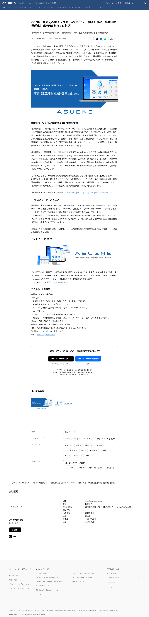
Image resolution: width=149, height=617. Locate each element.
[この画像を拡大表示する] (41, 404)
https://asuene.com (61, 282)
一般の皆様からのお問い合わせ (108, 611)
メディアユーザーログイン (61, 359)
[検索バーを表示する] (145, 3)
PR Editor (39, 594)
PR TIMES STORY (41, 573)
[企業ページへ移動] (16, 508)
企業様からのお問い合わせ (87, 611)
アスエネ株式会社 (39, 483)
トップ (12, 483)
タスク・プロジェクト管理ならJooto (83, 573)
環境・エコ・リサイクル (106, 439)
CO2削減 (93, 450)
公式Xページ (111, 583)
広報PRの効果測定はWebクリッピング (48, 590)
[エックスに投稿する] (97, 39)
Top (3, 7)
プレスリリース (24, 483)
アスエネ (68, 445)
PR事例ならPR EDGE (78, 582)
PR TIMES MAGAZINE (42, 586)
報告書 (99, 445)
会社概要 (12, 611)
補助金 (83, 450)
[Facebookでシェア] (101, 39)
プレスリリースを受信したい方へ (19, 584)
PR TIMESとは (13, 576)
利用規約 (50, 611)
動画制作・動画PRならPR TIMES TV (47, 577)
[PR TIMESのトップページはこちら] (29, 3)
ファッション (61, 7)
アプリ (30, 7)
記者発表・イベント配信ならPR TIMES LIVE (49, 582)
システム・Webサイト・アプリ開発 (78, 439)
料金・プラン (13, 580)
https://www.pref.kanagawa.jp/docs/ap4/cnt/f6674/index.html (89, 193)
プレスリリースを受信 (113, 3)
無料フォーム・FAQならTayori (82, 577)
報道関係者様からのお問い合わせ (65, 611)
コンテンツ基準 (39, 611)
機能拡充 (89, 455)
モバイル (22, 7)
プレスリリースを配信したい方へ (19, 588)
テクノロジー (12, 7)
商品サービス (70, 432)
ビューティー (49, 7)
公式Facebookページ (113, 573)
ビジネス (85, 7)
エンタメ (38, 7)
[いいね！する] (90, 39)
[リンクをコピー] (116, 39)
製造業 (104, 450)
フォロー (15, 530)
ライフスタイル (74, 7)
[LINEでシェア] (105, 39)
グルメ (93, 7)
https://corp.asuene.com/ (46, 335)
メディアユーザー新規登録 (88, 359)
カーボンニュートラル (73, 455)
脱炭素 (78, 445)
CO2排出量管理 (71, 450)
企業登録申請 (128, 3)
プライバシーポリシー (25, 611)
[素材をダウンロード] (111, 39)
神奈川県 (88, 445)
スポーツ (101, 7)
